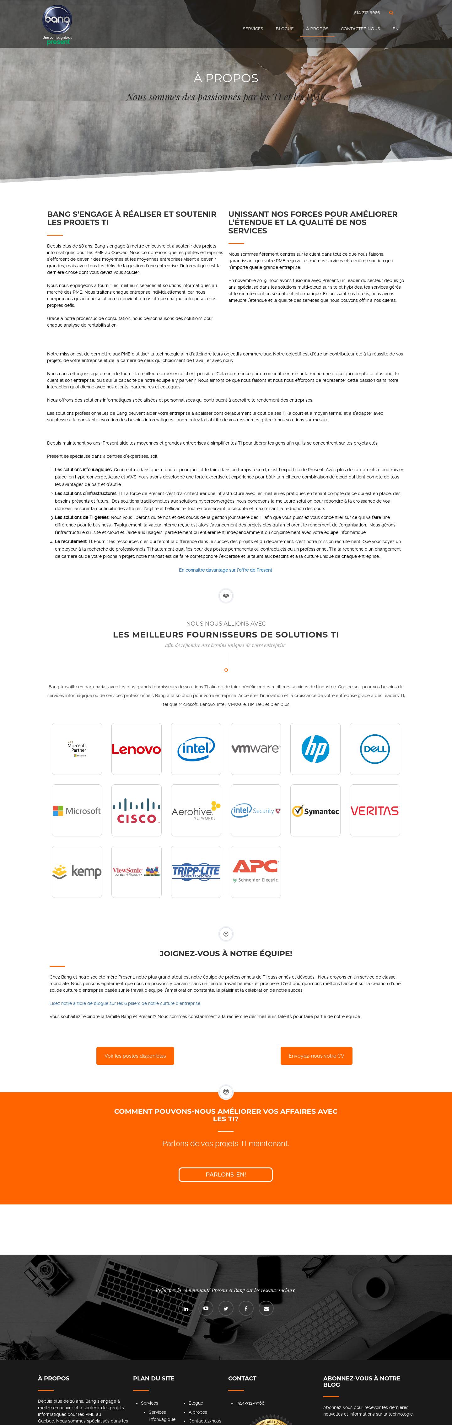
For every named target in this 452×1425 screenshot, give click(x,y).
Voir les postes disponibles (135, 1056)
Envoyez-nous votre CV (316, 1056)
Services (253, 28)
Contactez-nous (360, 28)
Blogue (284, 28)
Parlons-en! (226, 1174)
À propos (317, 28)
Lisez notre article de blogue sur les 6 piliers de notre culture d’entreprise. (125, 1003)
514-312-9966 (367, 12)
